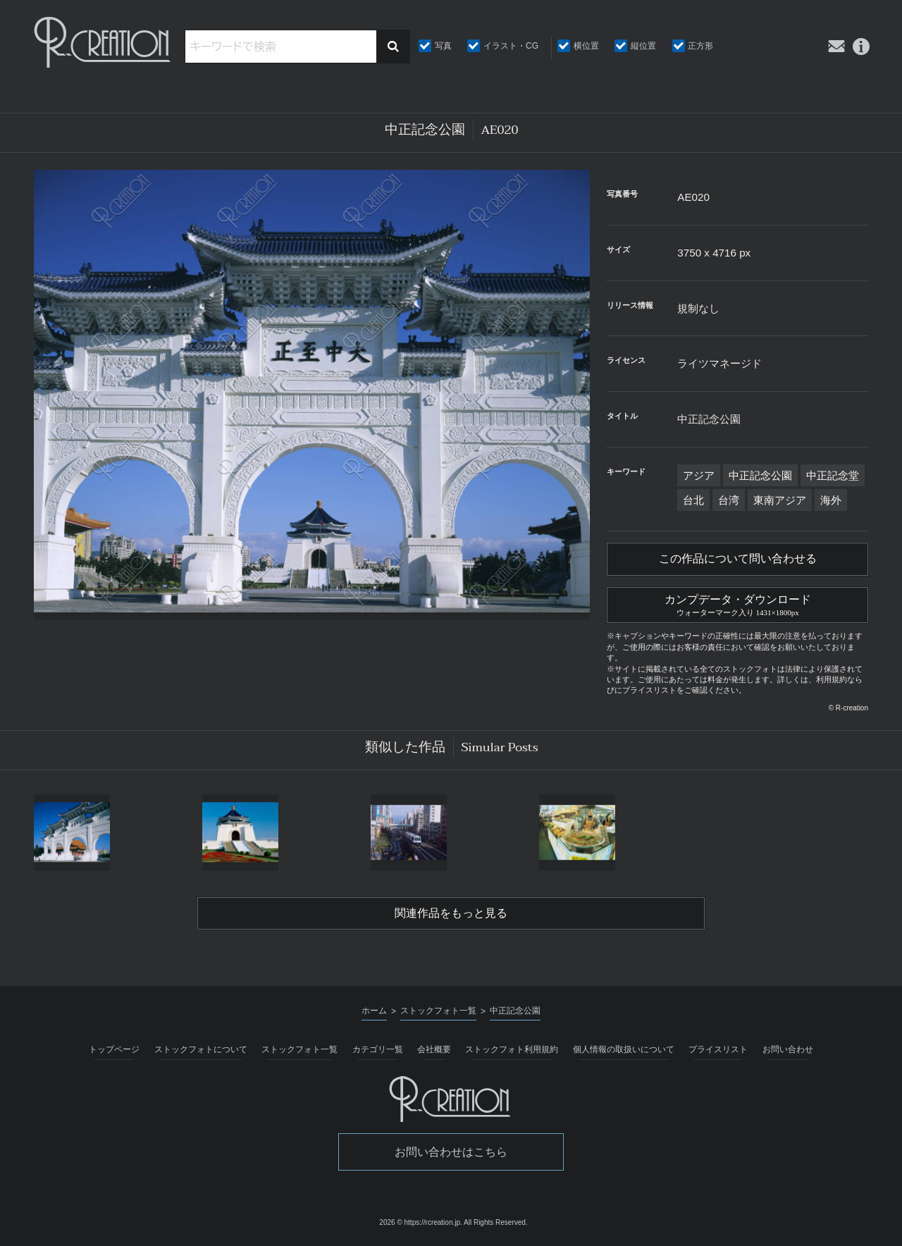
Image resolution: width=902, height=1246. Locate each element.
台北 (693, 500)
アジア (699, 475)
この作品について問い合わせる (738, 559)
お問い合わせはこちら (451, 1152)
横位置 (586, 46)
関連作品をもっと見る (451, 913)
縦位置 (643, 46)
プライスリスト (718, 1049)
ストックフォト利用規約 (511, 1049)
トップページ (114, 1049)
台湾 (728, 500)
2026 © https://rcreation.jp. (420, 1222)
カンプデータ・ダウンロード (737, 603)
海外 (830, 500)
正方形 (700, 46)
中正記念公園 (760, 475)
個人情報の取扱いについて (623, 1049)
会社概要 (434, 1049)
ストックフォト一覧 (299, 1049)
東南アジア (779, 500)
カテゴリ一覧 (377, 1049)
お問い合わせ (787, 1049)
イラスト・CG (510, 46)
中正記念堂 (832, 475)
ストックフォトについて (200, 1049)
